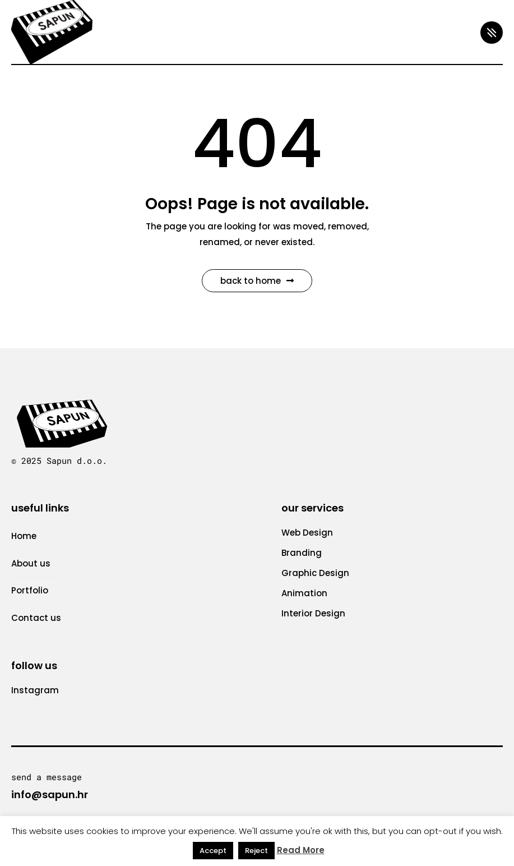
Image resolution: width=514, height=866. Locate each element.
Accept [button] (213, 850)
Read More (301, 850)
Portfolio (29, 590)
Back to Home (257, 281)
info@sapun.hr (49, 794)
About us (30, 563)
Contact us (36, 618)
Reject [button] (256, 850)
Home (23, 536)
